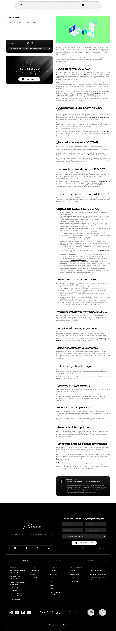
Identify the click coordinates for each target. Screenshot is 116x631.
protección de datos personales (99, 118)
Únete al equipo (75, 578)
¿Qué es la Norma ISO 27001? (57, 593)
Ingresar (32, 574)
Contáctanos (74, 574)
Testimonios (74, 581)
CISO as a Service (101, 181)
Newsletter (53, 574)
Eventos (52, 578)
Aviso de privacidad (96, 570)
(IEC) (85, 74)
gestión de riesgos (104, 250)
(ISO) (57, 74)
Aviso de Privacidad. (100, 548)
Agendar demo (35, 578)
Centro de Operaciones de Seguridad (17, 583)
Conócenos (74, 570)
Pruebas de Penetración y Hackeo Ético (17, 572)
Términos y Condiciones (98, 574)
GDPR (87, 155)
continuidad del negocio (78, 260)
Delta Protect (62, 463)
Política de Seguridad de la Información (98, 579)
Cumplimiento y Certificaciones (15, 577)
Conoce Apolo (34, 570)
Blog (51, 589)
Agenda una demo (70, 466)
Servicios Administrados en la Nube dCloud (17, 595)
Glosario (52, 585)
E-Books (52, 581)
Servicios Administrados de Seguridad (17, 589)
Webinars (53, 570)
